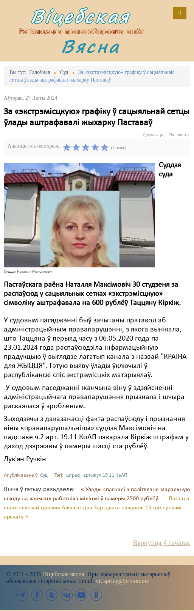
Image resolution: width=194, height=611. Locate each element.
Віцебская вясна (63, 574)
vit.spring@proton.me (122, 581)
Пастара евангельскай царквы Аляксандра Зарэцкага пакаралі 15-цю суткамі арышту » (96, 508)
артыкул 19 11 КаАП (105, 475)
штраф (73, 475)
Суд (44, 475)
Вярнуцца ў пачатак (161, 543)
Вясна (90, 46)
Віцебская (80, 16)
